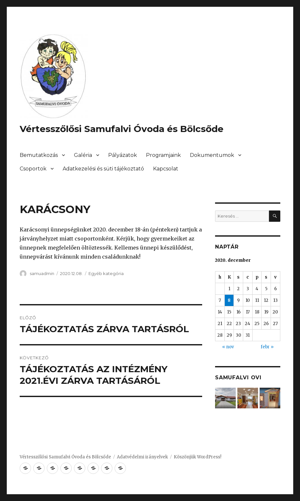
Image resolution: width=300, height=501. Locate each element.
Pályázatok (122, 155)
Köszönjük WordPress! (197, 457)
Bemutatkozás (39, 155)
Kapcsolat (165, 169)
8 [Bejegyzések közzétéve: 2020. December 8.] (229, 300)
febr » (267, 347)
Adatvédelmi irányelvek (142, 457)
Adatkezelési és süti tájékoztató (103, 169)
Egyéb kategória (106, 273)
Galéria (83, 155)
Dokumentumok (212, 155)
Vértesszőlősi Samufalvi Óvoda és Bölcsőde (121, 128)
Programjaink (163, 155)
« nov (228, 347)
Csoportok (33, 169)
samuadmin (42, 273)
